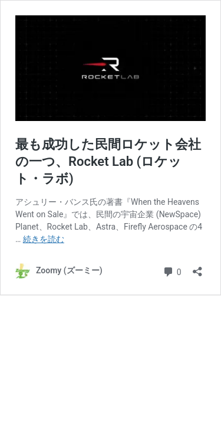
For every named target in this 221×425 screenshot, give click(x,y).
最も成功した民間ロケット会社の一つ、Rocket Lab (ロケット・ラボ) (108, 161)
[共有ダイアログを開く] (197, 268)
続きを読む (43, 239)
